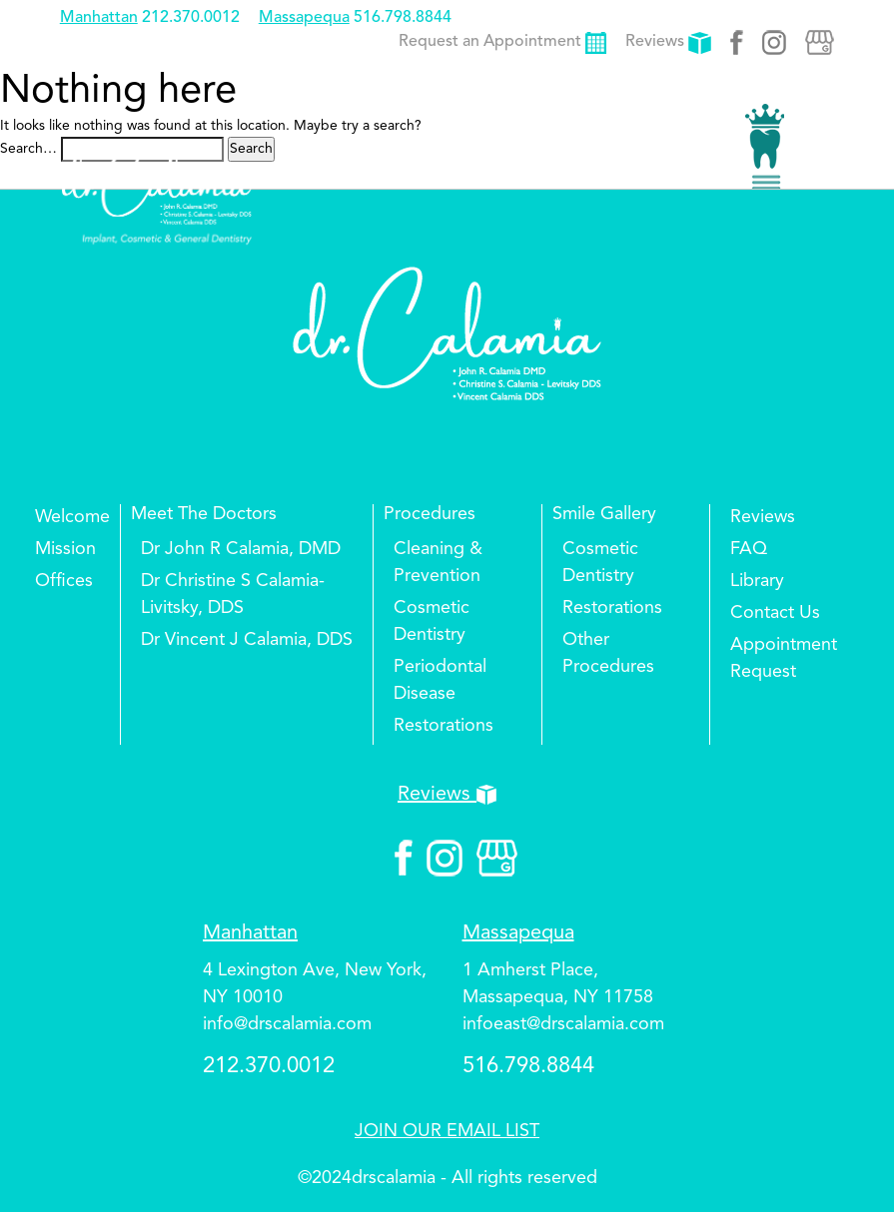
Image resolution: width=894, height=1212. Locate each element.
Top (844, 1137)
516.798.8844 (402, 18)
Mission (65, 549)
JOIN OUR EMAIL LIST (447, 1131)
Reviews (668, 42)
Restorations (443, 726)
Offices (64, 581)
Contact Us (775, 613)
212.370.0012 (191, 18)
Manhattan (99, 18)
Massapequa (304, 18)
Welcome (72, 517)
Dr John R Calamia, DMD (241, 549)
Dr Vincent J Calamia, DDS (247, 640)
